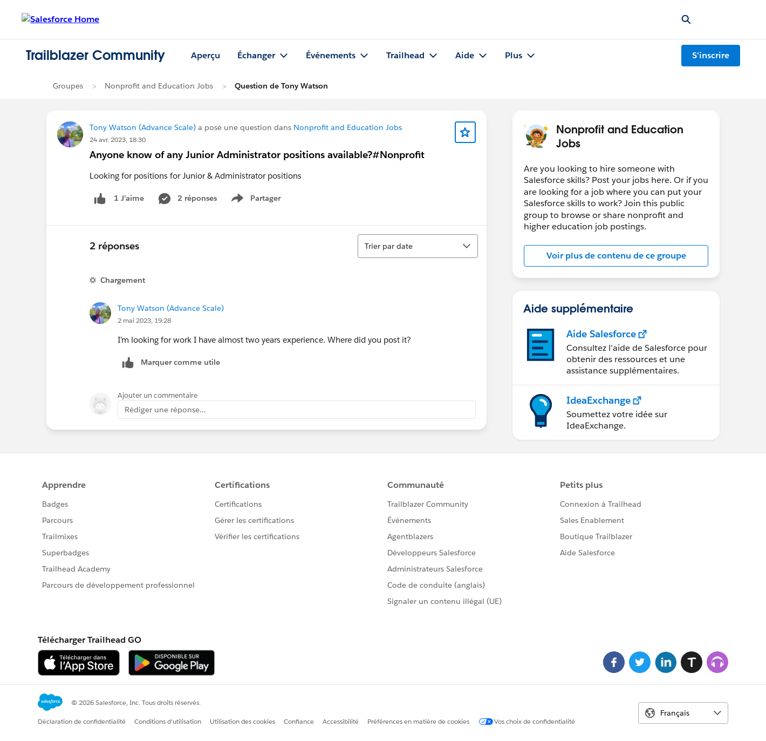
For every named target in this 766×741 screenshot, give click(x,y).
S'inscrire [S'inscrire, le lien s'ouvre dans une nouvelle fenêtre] (710, 55)
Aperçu (205, 55)
